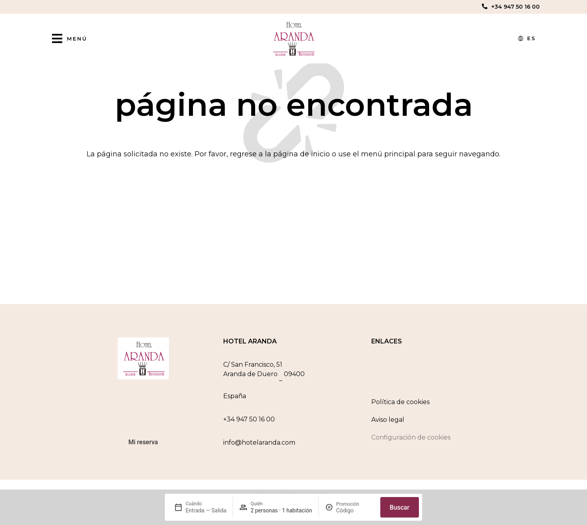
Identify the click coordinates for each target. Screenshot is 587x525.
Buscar (399, 507)
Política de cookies (400, 405)
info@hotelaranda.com (259, 445)
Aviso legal (387, 423)
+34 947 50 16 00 (515, 6)
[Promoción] (355, 510)
